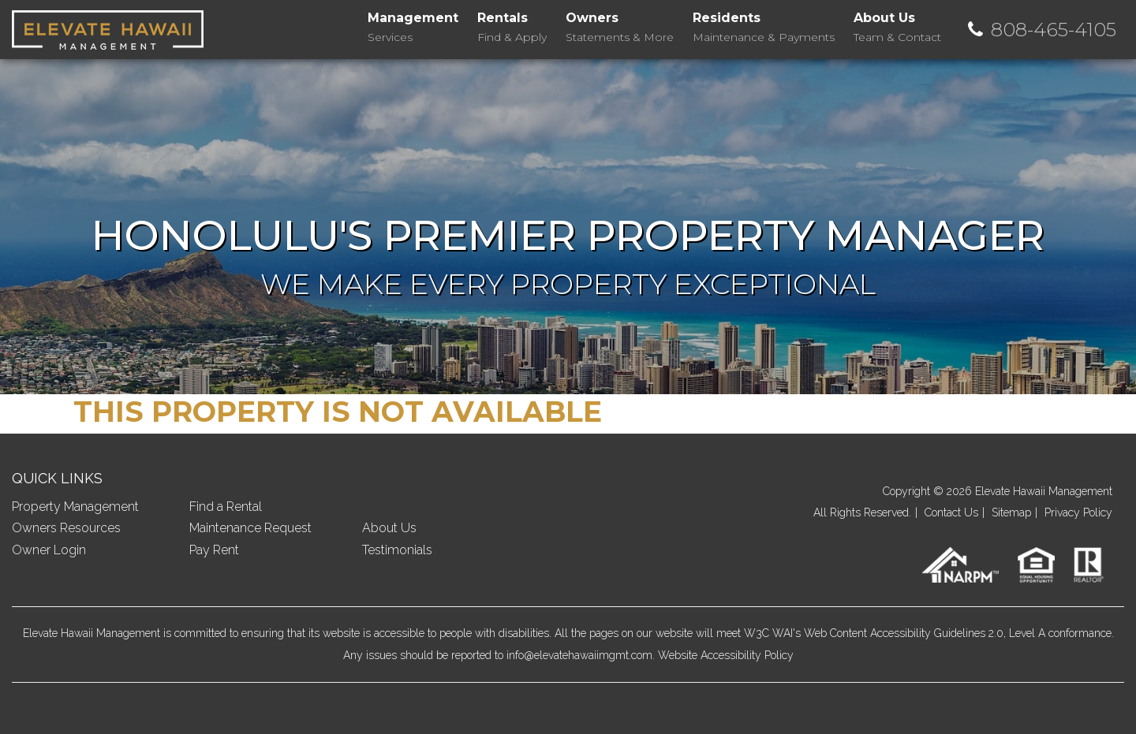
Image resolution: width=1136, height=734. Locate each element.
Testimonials (397, 549)
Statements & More (620, 26)
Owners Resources (66, 527)
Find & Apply (512, 26)
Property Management (75, 506)
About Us (389, 527)
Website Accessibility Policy (726, 655)
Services (413, 26)
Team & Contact (897, 26)
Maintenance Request (250, 527)
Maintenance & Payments (764, 26)
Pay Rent (214, 549)
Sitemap (1011, 512)
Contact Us (951, 512)
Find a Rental (225, 506)
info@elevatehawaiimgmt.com (579, 655)
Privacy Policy (1078, 512)
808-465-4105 (1053, 29)
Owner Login (49, 549)
